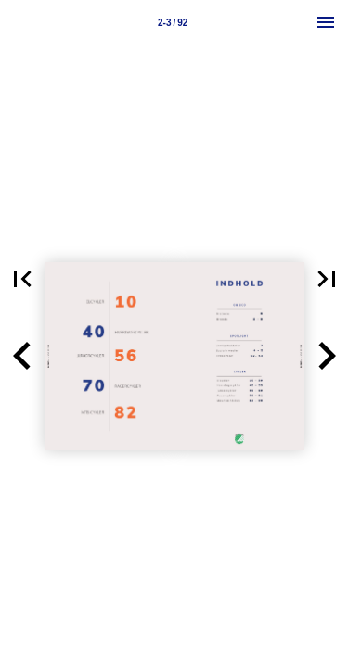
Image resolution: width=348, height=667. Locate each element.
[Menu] (325, 22)
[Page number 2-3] (172, 22)
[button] (22, 356)
